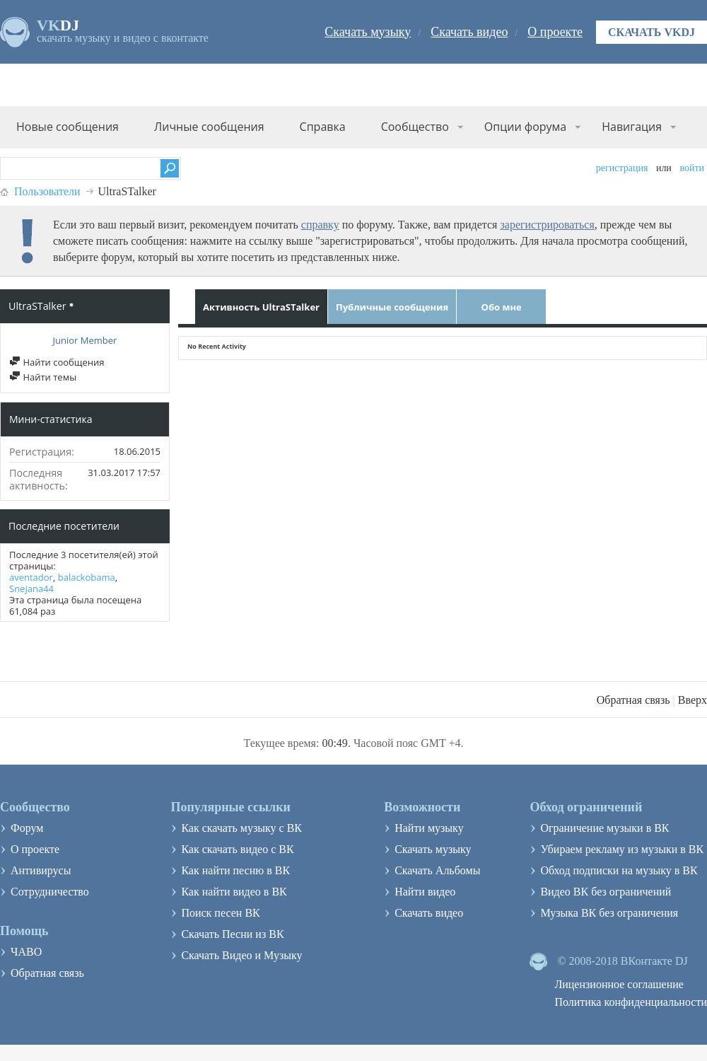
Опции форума (525, 126)
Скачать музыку (368, 32)
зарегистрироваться (547, 225)
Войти (691, 168)
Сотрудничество (50, 892)
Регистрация (622, 168)
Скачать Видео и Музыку (241, 955)
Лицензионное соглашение (619, 984)
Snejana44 (31, 588)
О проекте (555, 32)
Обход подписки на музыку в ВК (618, 870)
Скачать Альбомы (437, 870)
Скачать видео (469, 32)
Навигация (632, 126)
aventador (31, 577)
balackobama (86, 577)
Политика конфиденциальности (630, 1002)
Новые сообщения (67, 126)
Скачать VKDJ (651, 32)
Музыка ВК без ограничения (609, 913)
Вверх (692, 700)
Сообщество (415, 126)
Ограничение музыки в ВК (604, 828)
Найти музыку (429, 828)
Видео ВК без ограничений (605, 892)
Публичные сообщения (392, 307)
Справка (323, 126)
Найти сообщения (56, 362)
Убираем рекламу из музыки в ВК (621, 849)
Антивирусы (41, 870)
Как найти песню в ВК (235, 870)
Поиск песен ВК (220, 913)
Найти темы (42, 377)
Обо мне (501, 307)
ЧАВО (26, 952)
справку (320, 225)
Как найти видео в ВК (233, 892)
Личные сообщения (209, 126)
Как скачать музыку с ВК (241, 828)
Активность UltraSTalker (261, 307)
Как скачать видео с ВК (237, 849)
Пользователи (47, 191)
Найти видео (425, 892)
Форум (27, 828)
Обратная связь (633, 700)
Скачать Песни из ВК (232, 934)
